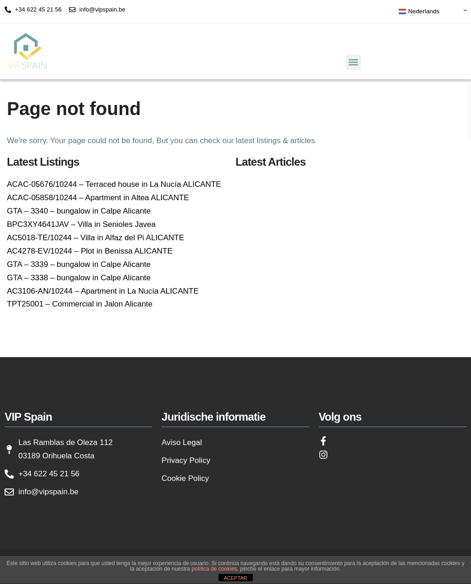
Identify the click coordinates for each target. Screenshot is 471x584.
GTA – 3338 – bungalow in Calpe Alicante (79, 277)
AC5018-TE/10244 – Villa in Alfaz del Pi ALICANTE (95, 237)
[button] (353, 62)
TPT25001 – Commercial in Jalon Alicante (80, 304)
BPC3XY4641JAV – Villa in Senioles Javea (81, 224)
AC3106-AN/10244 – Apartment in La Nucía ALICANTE (103, 291)
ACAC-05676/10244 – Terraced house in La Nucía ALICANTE (114, 184)
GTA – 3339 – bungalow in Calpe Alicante (79, 264)
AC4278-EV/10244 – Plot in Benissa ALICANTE (89, 251)
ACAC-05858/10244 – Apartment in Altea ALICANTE (98, 197)
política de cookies (214, 569)
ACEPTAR (235, 578)
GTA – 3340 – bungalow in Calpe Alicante (79, 211)
